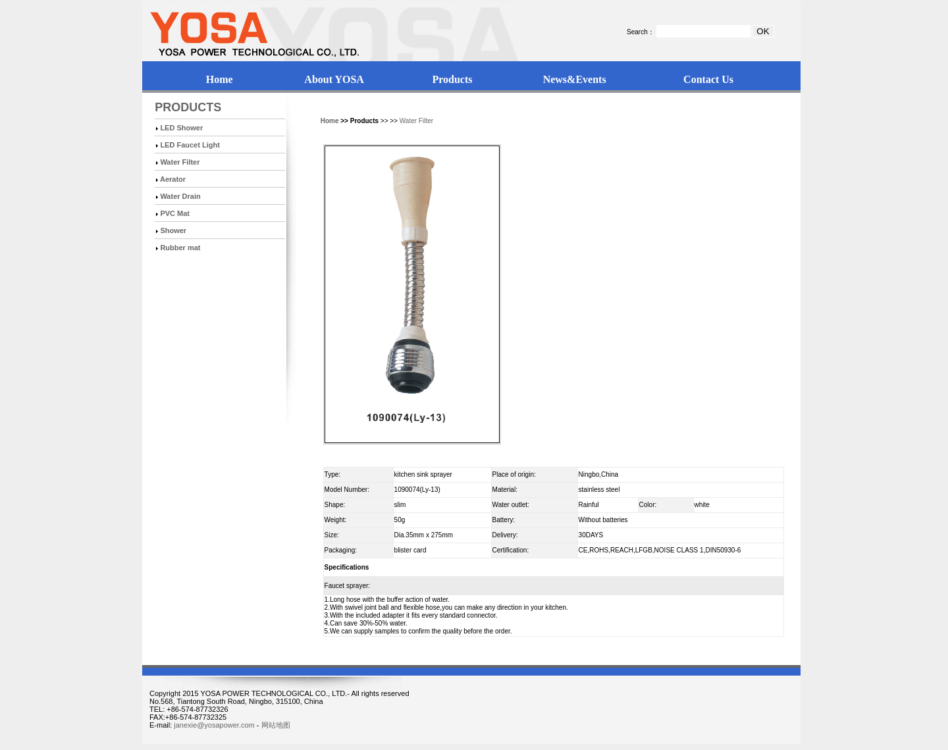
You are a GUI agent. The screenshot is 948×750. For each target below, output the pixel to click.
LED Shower (181, 128)
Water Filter (179, 162)
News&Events (574, 79)
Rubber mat (180, 248)
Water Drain (180, 196)
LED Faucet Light (189, 145)
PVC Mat (175, 213)
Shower (173, 230)
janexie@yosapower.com (214, 725)
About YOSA (334, 79)
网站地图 (275, 725)
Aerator (173, 179)
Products (452, 79)
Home (219, 79)
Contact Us (708, 79)
